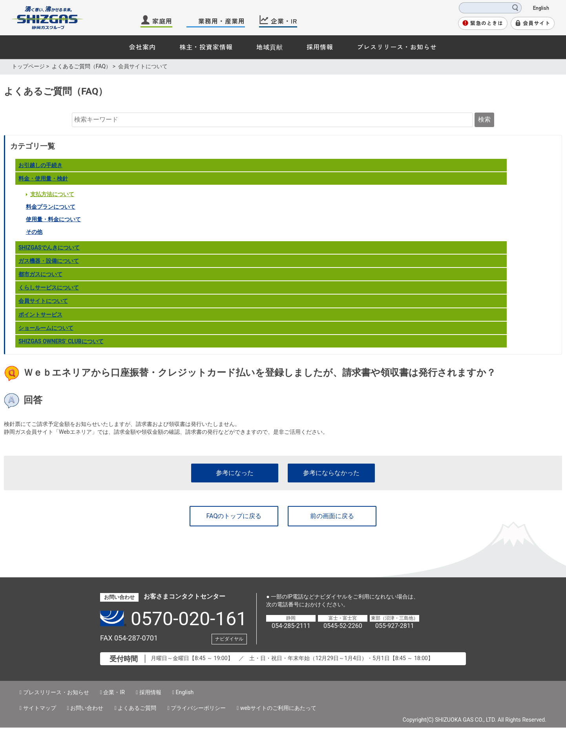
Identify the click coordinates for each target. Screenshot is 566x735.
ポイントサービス (40, 314)
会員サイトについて (43, 301)
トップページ (28, 66)
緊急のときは (486, 23)
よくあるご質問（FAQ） (81, 66)
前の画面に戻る (332, 516)
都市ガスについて (40, 274)
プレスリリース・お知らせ (397, 46)
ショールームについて (45, 328)
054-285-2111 (291, 625)
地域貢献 (269, 46)
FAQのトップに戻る (234, 516)
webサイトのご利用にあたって (278, 708)
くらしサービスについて (48, 287)
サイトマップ (39, 708)
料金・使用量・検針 (43, 178)
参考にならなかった (331, 473)
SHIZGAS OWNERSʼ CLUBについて (61, 341)
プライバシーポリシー (198, 708)
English (541, 7)
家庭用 (162, 20)
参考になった (235, 473)
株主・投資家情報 (206, 46)
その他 (34, 232)
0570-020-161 (189, 619)
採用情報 (320, 46)
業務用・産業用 (221, 20)
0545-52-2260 (342, 625)
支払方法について (52, 194)
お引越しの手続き (40, 165)
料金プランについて (50, 207)
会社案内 (142, 46)
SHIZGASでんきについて (49, 247)
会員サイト (536, 23)
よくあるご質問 (137, 708)
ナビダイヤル (229, 639)
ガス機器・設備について (48, 261)
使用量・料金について (53, 219)
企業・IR (284, 20)
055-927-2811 (394, 625)
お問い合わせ (86, 708)
